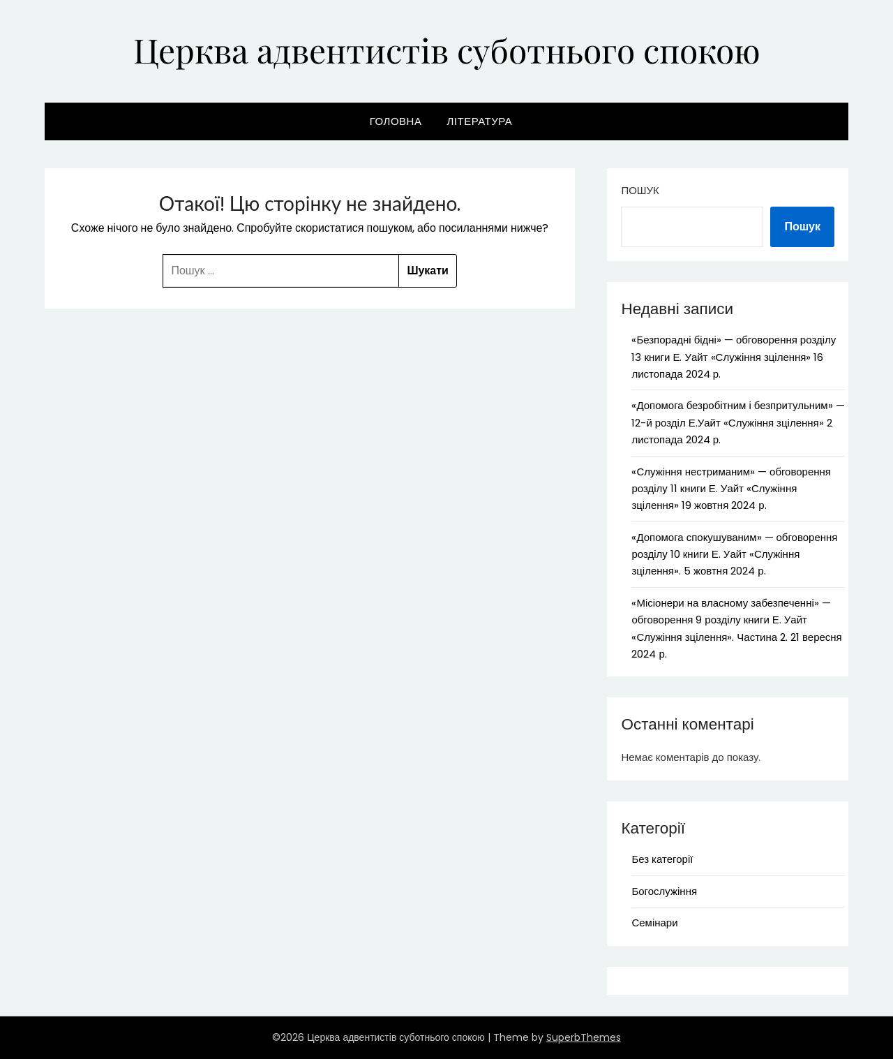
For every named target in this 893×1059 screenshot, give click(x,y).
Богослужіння (664, 891)
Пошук (640, 190)
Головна (396, 121)
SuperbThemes (583, 1037)
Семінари (654, 922)
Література (479, 121)
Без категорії (662, 859)
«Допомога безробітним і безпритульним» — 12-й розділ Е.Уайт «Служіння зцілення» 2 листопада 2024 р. (737, 422)
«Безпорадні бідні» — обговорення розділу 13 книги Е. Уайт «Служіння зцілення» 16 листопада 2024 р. (733, 356)
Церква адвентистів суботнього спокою (446, 49)
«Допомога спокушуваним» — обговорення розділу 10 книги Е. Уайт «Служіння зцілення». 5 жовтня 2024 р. (734, 554)
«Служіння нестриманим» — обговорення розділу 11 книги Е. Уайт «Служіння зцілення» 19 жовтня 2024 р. (731, 488)
